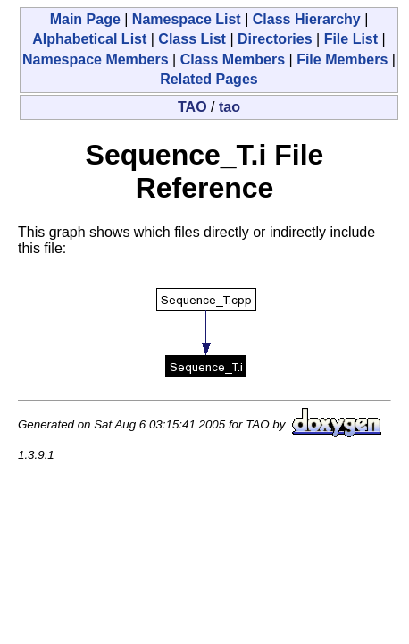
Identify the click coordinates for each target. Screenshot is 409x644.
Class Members (232, 59)
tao (229, 106)
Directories (275, 39)
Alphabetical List (89, 39)
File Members (342, 59)
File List (351, 39)
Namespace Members (95, 59)
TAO (192, 106)
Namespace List (186, 19)
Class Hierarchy (307, 19)
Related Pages (208, 79)
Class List (192, 39)
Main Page (85, 19)
